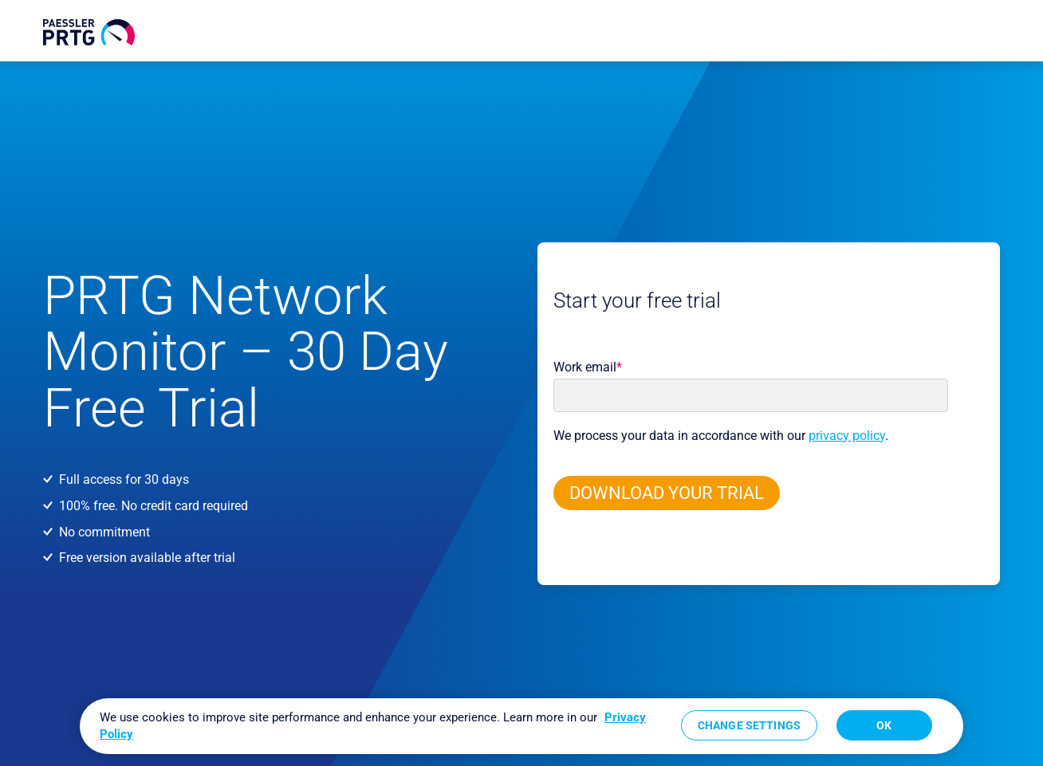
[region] (521, 726)
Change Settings (749, 725)
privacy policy (847, 435)
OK (883, 725)
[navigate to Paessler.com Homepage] (89, 32)
